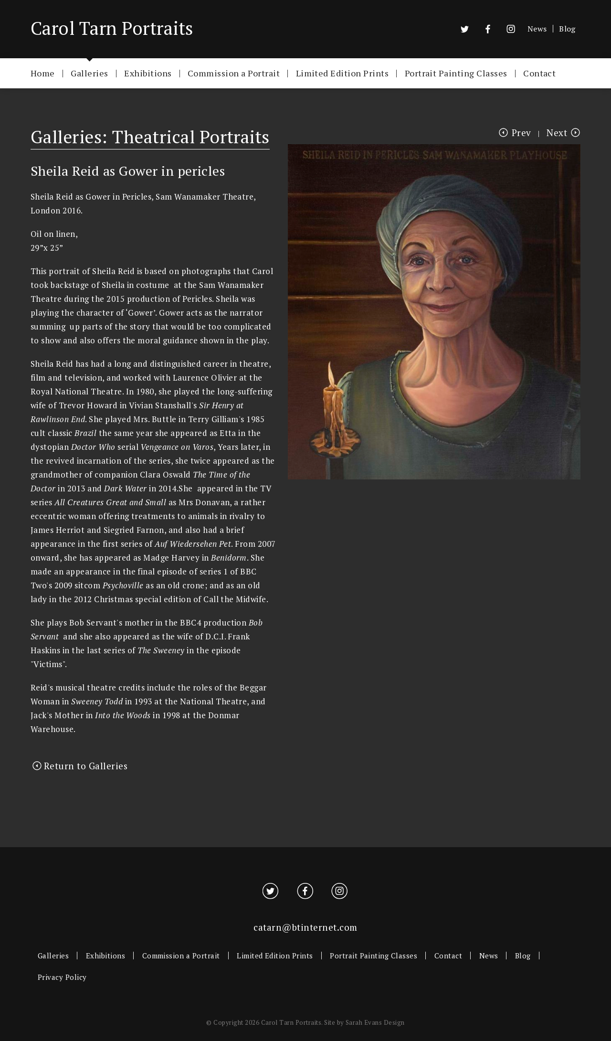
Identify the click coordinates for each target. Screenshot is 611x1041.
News (537, 28)
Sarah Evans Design (375, 1022)
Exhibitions (147, 72)
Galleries (89, 72)
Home (43, 72)
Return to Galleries (85, 766)
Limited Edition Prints (342, 72)
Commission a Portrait (234, 72)
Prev (521, 132)
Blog (567, 28)
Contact (539, 72)
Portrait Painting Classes (456, 72)
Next (557, 132)
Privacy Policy (62, 977)
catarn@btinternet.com (305, 927)
